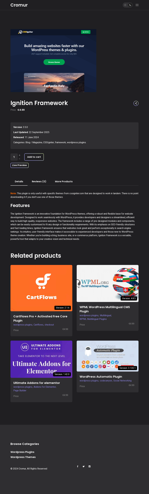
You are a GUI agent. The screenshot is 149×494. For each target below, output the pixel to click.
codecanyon (106, 380)
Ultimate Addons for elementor (36, 383)
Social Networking (122, 380)
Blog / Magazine (33, 142)
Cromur (19, 5)
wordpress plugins (76, 142)
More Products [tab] (64, 181)
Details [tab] (19, 181)
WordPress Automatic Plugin (101, 377)
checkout (49, 325)
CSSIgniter (48, 142)
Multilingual (105, 315)
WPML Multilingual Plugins (93, 319)
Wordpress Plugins (22, 452)
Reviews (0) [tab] (39, 181)
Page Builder (19, 390)
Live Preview (19, 165)
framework (60, 142)
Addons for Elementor (45, 387)
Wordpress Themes (23, 457)
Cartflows (38, 325)
